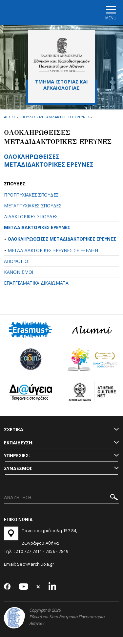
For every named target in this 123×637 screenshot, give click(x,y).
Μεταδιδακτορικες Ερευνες (64, 116)
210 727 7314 (29, 551)
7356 (50, 551)
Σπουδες (27, 116)
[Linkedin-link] (52, 586)
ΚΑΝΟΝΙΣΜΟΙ (18, 272)
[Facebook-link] (7, 587)
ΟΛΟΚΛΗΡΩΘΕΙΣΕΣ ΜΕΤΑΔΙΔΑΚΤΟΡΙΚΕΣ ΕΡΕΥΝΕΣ (48, 160)
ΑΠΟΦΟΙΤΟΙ (16, 261)
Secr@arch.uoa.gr (35, 564)
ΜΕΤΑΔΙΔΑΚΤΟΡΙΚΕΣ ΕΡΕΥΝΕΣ (37, 227)
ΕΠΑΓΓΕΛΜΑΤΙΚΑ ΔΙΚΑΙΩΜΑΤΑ (36, 283)
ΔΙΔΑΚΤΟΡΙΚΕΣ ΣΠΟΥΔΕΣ (31, 216)
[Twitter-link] (38, 587)
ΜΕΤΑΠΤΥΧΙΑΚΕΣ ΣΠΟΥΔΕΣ (33, 205)
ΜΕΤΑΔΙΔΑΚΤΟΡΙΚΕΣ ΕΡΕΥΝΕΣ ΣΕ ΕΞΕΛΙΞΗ (53, 250)
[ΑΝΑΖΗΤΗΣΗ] (61, 498)
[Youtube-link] (24, 586)
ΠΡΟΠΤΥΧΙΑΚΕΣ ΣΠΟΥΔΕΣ (31, 195)
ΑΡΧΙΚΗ (10, 116)
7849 (63, 551)
